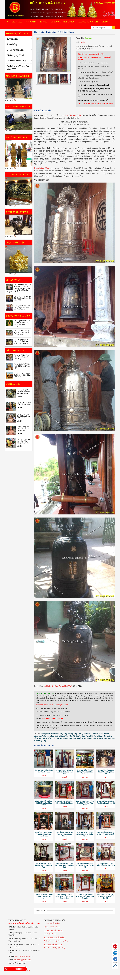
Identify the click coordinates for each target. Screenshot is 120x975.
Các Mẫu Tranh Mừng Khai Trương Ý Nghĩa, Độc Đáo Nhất (21, 332)
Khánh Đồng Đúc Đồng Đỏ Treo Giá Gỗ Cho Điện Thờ (64, 865)
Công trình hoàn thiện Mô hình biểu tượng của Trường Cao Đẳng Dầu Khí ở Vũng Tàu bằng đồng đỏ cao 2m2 (18, 288)
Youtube (115, 947)
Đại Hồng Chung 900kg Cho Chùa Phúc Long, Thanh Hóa (43, 834)
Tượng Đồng (12, 39)
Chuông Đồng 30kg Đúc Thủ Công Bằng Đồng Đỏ (106, 802)
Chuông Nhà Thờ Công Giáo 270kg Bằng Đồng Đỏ (105, 772)
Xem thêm (9, 100)
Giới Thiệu (17, 22)
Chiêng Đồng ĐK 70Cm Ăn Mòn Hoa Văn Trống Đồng (23, 391)
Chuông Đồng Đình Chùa (87, 734)
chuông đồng (72, 734)
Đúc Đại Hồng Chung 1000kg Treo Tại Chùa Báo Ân (85, 772)
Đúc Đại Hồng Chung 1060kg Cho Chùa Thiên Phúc (43, 865)
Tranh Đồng (12, 44)
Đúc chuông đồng (41, 168)
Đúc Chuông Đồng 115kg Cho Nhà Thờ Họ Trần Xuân (85, 803)
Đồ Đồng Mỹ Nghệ (15, 55)
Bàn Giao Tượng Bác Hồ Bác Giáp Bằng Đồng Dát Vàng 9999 (22, 298)
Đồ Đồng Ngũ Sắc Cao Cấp (53, 930)
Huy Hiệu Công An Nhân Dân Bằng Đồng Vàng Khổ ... (23, 441)
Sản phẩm (31, 22)
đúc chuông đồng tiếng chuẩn (70, 738)
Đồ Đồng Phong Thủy (16, 61)
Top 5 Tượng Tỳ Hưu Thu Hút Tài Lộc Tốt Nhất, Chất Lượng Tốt (21, 341)
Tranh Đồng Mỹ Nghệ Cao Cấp (54, 948)
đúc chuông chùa (44, 736)
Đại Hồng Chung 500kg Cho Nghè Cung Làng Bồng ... (64, 834)
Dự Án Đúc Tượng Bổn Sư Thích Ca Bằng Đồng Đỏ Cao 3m (22, 375)
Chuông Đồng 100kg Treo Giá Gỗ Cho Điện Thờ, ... (64, 802)
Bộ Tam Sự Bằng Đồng (52, 927)
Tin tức (43, 22)
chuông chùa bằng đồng (59, 734)
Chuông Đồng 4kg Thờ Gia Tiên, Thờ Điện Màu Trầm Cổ (85, 896)
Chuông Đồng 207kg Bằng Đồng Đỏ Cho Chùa (106, 864)
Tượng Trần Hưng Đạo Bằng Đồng (56, 941)
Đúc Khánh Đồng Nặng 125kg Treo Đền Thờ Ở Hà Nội (105, 896)
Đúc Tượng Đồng (50, 934)
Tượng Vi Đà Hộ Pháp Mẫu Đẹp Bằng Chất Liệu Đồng (21, 357)
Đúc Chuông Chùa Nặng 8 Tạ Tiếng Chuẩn (88, 736)
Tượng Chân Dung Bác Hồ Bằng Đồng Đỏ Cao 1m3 (23, 416)
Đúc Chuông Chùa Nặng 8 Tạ (61, 736)
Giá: (77, 42)
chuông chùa (45, 734)
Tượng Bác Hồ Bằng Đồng (53, 944)
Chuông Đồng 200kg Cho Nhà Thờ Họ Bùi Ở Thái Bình (64, 772)
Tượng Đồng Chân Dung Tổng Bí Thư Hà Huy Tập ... (23, 428)
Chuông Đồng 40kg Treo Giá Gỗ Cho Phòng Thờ (105, 833)
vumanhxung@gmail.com (22, 960)
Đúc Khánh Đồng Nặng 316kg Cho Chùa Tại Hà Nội (85, 865)
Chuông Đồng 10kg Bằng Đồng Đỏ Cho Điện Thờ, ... (43, 896)
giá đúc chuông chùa (89, 738)
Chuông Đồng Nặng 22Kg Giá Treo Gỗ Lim (43, 771)
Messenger (115, 960)
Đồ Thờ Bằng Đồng (15, 50)
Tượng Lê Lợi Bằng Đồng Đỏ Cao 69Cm (24, 403)
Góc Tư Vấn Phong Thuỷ (62, 22)
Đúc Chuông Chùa (73, 115)
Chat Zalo (115, 953)
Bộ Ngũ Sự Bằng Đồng (52, 923)
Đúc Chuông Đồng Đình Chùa (49, 738)
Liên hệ (82, 42)
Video (105, 22)
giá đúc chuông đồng (104, 738)
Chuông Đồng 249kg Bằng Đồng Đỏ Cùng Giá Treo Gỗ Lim (64, 896)
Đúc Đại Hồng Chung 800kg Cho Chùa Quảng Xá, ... (85, 834)
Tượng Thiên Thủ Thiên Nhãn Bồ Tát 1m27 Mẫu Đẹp (22, 366)
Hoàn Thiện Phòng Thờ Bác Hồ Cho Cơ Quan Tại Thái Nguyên (22, 307)
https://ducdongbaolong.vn (24, 956)
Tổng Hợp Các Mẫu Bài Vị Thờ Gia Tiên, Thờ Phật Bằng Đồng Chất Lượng (22, 323)
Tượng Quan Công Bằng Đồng (54, 937)
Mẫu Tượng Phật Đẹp (88, 22)
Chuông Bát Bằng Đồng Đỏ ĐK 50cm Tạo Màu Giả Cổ (43, 803)
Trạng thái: (80, 38)
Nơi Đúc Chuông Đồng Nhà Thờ (58, 686)
